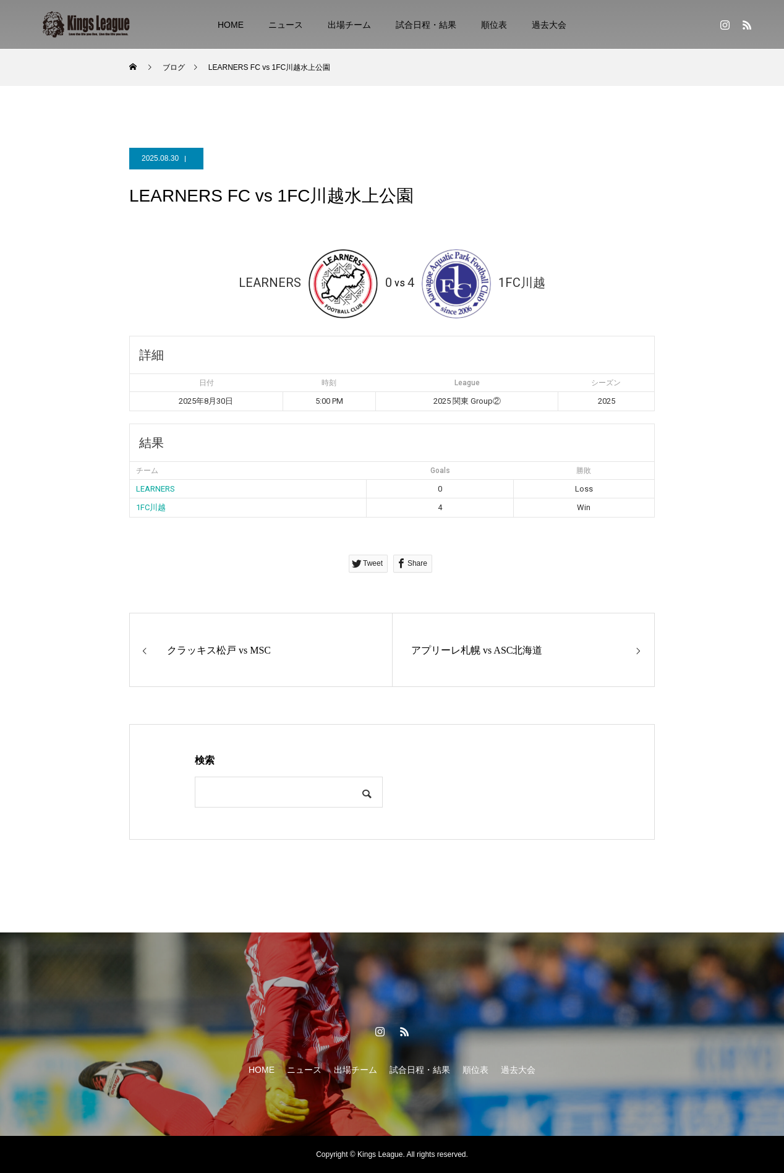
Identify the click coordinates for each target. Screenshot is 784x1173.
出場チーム (349, 25)
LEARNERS (155, 488)
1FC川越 (151, 507)
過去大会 (549, 25)
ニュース (285, 25)
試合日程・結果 (426, 25)
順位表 (494, 25)
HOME (231, 25)
